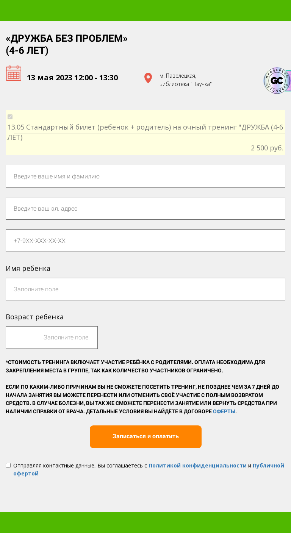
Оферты (224, 411)
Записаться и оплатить (146, 436)
